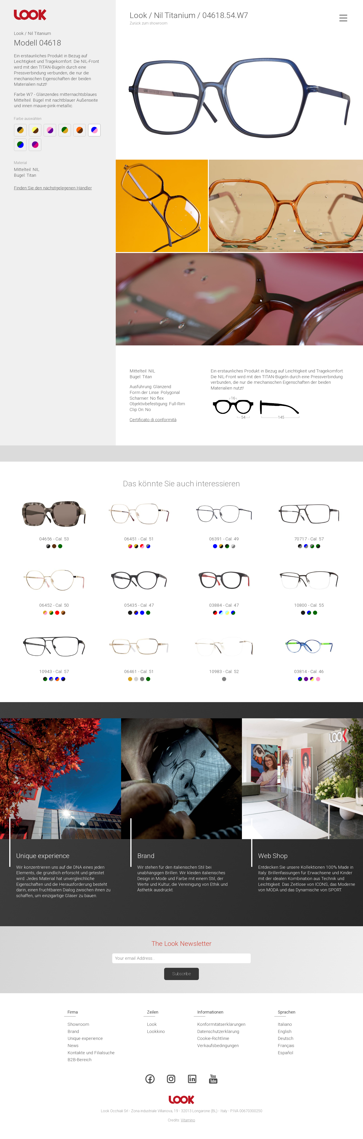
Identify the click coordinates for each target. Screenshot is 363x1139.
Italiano (285, 1024)
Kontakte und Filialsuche (91, 1052)
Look (152, 1024)
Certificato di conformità (153, 419)
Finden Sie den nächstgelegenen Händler (53, 188)
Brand (73, 1031)
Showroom (78, 1024)
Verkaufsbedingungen (218, 1045)
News (73, 1045)
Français (286, 1045)
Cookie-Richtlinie (213, 1038)
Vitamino (188, 1120)
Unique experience (85, 1038)
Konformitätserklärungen (221, 1024)
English (284, 1031)
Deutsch (285, 1038)
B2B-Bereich (79, 1059)
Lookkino (156, 1031)
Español (285, 1052)
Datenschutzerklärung (218, 1031)
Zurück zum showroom (148, 23)
